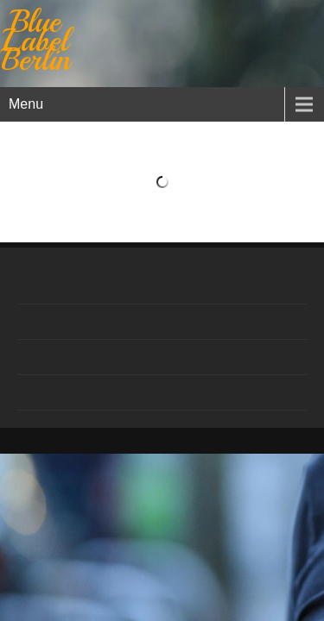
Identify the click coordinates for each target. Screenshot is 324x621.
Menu (26, 104)
